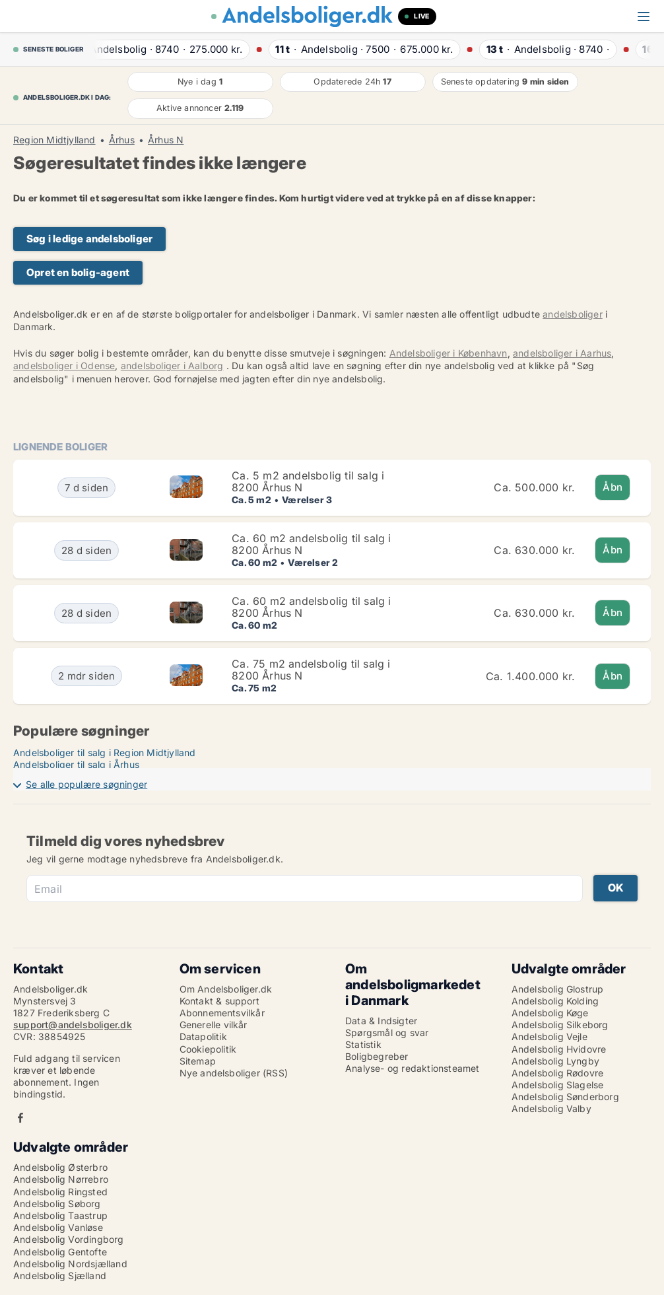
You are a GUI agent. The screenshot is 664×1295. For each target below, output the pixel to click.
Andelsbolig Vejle (549, 1036)
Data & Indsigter (381, 1020)
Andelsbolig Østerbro (60, 1167)
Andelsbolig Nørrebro (60, 1179)
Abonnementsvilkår (222, 1012)
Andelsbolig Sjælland (59, 1275)
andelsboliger (573, 314)
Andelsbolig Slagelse (558, 1084)
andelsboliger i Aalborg (172, 365)
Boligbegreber (377, 1056)
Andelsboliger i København (448, 353)
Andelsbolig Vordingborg (68, 1239)
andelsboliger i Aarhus (562, 353)
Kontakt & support (219, 1000)
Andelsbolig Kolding (555, 1000)
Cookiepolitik (208, 1049)
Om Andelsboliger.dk (226, 989)
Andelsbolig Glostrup (558, 989)
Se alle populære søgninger (86, 784)
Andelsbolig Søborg (57, 1203)
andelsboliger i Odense (64, 365)
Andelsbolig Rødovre (558, 1072)
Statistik (363, 1044)
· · (169, 49)
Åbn (612, 487)
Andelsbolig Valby (551, 1108)
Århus (122, 140)
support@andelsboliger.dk (72, 1024)
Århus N (165, 140)
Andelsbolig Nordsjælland (70, 1263)
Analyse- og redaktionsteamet (412, 1068)
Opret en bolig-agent (77, 272)
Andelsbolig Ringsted (60, 1191)
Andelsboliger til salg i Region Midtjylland (104, 752)
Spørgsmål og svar (386, 1032)
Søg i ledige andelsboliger (89, 238)
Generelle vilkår (214, 1024)
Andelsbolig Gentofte (60, 1251)
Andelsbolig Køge (550, 1012)
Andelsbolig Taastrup (60, 1215)
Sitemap (198, 1061)
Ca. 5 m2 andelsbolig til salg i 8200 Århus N (308, 481)
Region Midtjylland (54, 140)
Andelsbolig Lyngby (556, 1061)
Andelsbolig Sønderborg (565, 1096)
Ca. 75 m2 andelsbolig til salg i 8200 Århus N (311, 669)
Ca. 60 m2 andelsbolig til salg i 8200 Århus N (311, 544)
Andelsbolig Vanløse (58, 1227)
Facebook (20, 1117)
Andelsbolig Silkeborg (560, 1024)
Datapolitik (203, 1036)
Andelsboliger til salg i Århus (76, 764)
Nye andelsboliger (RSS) (234, 1072)
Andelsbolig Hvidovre (559, 1049)
